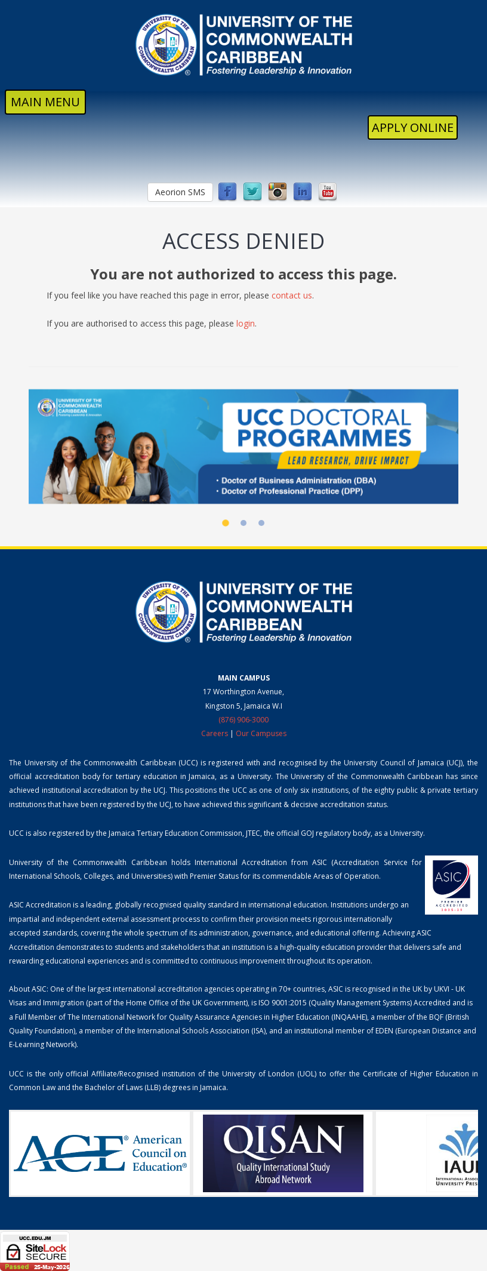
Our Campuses (261, 733)
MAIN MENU (45, 102)
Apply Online (413, 127)
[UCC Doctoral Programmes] (243, 447)
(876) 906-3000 (243, 720)
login (245, 323)
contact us (292, 295)
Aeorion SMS (180, 192)
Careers (214, 733)
